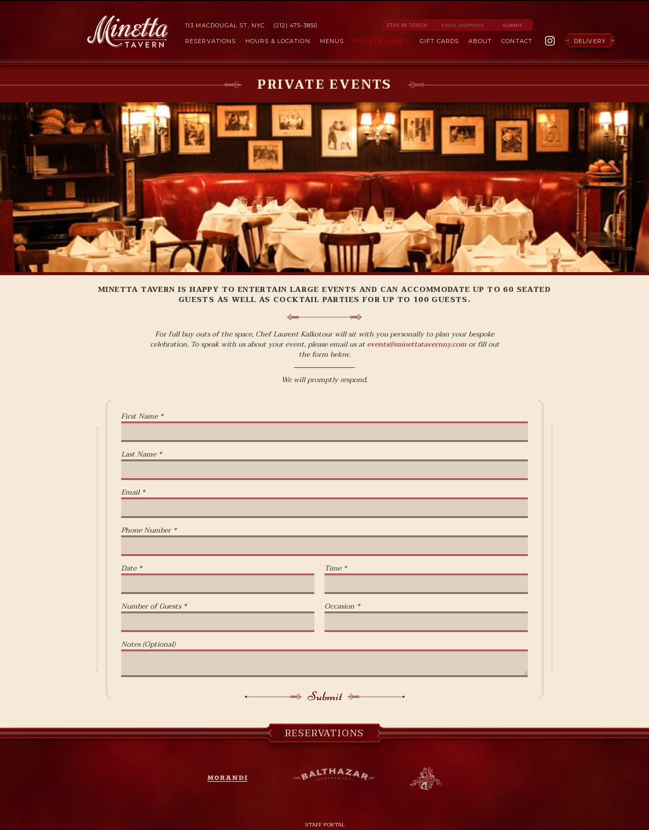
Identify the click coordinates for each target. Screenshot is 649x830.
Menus (332, 41)
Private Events (381, 41)
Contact (516, 41)
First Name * (142, 416)
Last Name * (141, 454)
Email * (133, 492)
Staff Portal (325, 824)
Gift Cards (439, 41)
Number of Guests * (154, 606)
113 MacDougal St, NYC (225, 25)
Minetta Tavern (127, 31)
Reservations (210, 41)
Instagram (550, 41)
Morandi (233, 779)
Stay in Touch (407, 25)
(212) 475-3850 (295, 25)
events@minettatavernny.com (416, 344)
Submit (325, 696)
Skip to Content (324, 0)
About (480, 41)
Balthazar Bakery (426, 779)
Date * (131, 568)
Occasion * (342, 606)
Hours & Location (277, 41)
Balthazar (334, 776)
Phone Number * (148, 530)
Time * (335, 568)
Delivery (590, 41)
